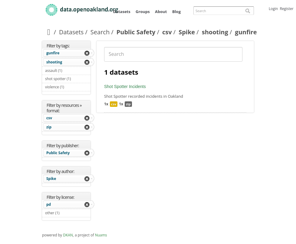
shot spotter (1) (67, 79)
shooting (215, 32)
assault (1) (67, 71)
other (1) (66, 212)
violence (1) (67, 87)
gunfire (52, 53)
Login (273, 8)
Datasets (121, 11)
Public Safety (136, 32)
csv (167, 32)
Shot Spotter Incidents (125, 86)
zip (48, 127)
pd (48, 204)
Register (286, 8)
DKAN (68, 235)
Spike (187, 32)
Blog (176, 11)
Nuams (101, 235)
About (161, 11)
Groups (143, 11)
